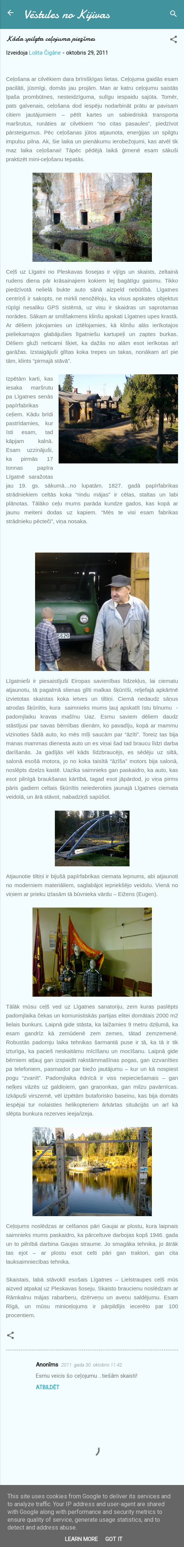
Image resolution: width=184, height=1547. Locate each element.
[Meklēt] (173, 15)
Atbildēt (47, 1387)
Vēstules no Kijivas (67, 14)
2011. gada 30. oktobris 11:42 (91, 1365)
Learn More (81, 1539)
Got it (113, 1539)
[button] (173, 40)
